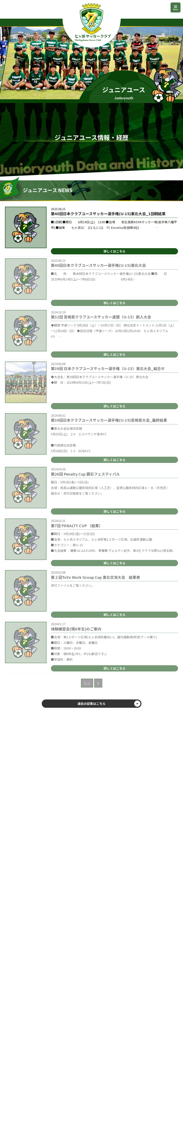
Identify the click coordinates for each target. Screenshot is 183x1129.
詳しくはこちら (114, 251)
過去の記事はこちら (91, 703)
